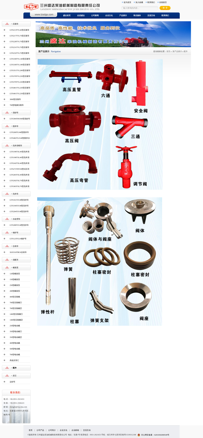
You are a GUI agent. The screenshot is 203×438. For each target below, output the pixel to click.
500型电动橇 (15, 349)
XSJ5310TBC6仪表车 (18, 252)
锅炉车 (15, 232)
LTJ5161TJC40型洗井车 (19, 200)
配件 (186, 51)
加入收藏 (139, 2)
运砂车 (12, 382)
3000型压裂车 (15, 99)
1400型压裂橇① (16, 314)
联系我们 (165, 15)
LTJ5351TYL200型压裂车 (20, 70)
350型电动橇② (16, 337)
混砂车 (15, 113)
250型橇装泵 (15, 285)
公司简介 (52, 430)
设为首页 (127, 2)
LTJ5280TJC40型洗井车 (19, 225)
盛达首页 (67, 15)
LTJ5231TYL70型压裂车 (19, 47)
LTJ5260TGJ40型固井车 (19, 132)
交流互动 (151, 15)
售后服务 (137, 15)
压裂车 (15, 24)
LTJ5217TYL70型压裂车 (19, 36)
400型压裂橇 (15, 297)
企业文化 (109, 15)
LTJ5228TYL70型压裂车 (19, 41)
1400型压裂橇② (16, 320)
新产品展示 (177, 51)
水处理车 (16, 219)
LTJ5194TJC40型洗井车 (19, 206)
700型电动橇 (15, 354)
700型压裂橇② (16, 308)
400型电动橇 (15, 343)
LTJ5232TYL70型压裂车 (19, 53)
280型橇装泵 (15, 291)
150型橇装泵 (15, 279)
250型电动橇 (15, 326)
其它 (15, 376)
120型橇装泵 (15, 274)
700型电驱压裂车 (17, 105)
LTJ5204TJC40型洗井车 (19, 211)
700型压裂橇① (16, 302)
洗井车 (15, 194)
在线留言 (163, 2)
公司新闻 (95, 15)
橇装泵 (15, 267)
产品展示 (123, 15)
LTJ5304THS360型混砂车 (20, 119)
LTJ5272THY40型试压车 (20, 169)
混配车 (15, 260)
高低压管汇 (14, 360)
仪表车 (15, 246)
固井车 (15, 126)
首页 (168, 51)
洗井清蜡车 (17, 145)
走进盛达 (81, 15)
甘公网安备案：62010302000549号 (153, 435)
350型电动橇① (16, 331)
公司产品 (40, 430)
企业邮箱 (75, 430)
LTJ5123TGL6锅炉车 (18, 239)
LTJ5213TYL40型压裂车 (19, 30)
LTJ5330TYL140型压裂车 (20, 59)
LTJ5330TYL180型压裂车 (20, 65)
